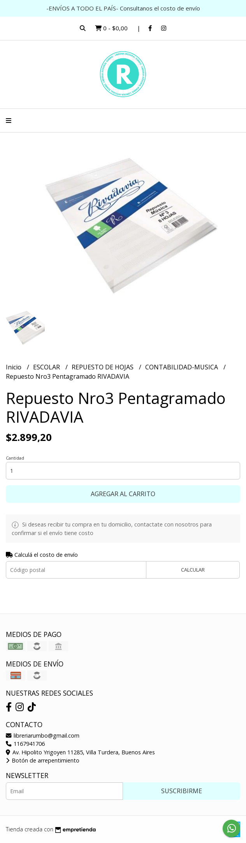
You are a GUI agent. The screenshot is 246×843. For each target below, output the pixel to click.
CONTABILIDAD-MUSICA (182, 367)
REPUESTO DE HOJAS (103, 367)
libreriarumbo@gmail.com (42, 735)
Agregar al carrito (123, 494)
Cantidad (15, 458)
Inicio (14, 367)
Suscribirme (181, 791)
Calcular (193, 569)
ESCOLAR (47, 367)
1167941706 (25, 743)
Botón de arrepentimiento (42, 760)
